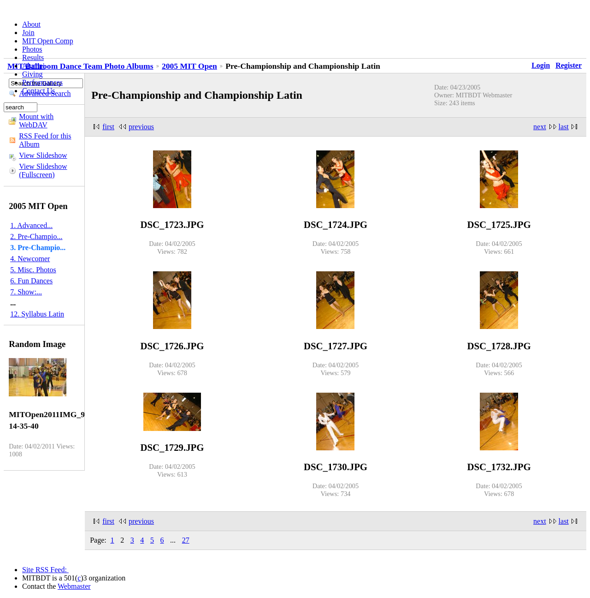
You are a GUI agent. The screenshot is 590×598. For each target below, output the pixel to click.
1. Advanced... (31, 225)
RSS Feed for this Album (45, 140)
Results (33, 57)
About (31, 24)
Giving (32, 74)
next (539, 127)
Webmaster (74, 586)
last (564, 127)
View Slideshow (43, 155)
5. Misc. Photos (33, 270)
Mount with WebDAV (36, 121)
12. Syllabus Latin (37, 314)
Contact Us (38, 91)
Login (540, 65)
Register (568, 65)
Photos (32, 49)
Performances (42, 82)
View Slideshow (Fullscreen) (43, 170)
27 (185, 540)
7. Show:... (26, 292)
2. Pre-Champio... (36, 236)
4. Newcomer (30, 259)
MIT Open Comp (47, 41)
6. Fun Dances (31, 281)
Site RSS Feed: (45, 570)
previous (141, 127)
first (108, 127)
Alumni (33, 66)
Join (28, 32)
